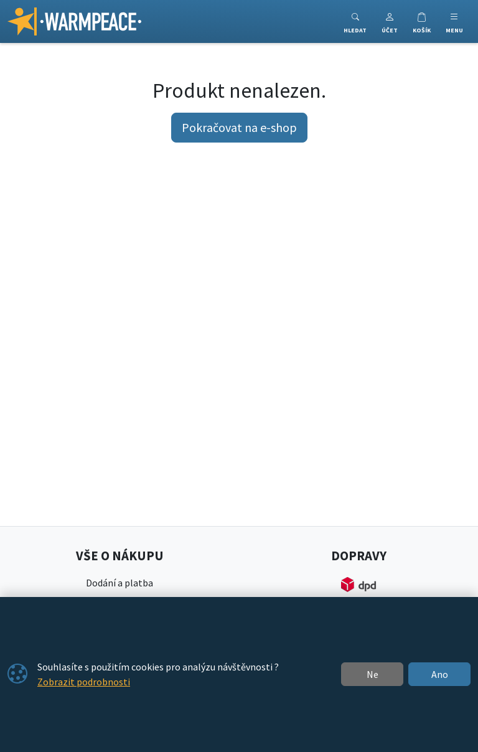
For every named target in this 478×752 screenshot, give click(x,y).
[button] (389, 21)
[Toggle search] (355, 21)
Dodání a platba (119, 582)
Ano (439, 674)
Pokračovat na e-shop (239, 127)
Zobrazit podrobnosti (83, 681)
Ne (372, 674)
